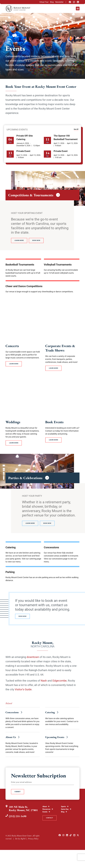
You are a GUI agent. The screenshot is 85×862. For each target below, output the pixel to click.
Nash (44, 682)
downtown (33, 658)
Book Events (54, 422)
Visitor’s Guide (23, 691)
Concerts (12, 346)
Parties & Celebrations (25, 479)
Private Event (23, 151)
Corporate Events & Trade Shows (60, 348)
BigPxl (23, 844)
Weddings (13, 422)
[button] (77, 8)
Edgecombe (60, 682)
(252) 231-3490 (18, 820)
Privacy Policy (33, 844)
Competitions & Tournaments (30, 195)
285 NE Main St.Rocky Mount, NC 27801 (23, 813)
